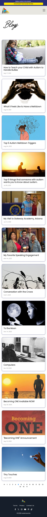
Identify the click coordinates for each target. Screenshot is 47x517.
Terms (15, 506)
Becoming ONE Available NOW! (19, 401)
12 (39, 485)
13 (42, 485)
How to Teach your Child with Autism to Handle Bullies (23, 68)
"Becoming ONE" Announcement (20, 438)
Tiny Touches (10, 474)
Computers (9, 365)
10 (33, 485)
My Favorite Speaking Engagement (21, 255)
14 (20, 487)
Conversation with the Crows (18, 292)
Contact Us (30, 506)
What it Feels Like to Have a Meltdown (22, 106)
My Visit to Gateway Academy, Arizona (23, 218)
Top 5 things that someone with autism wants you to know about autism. (23, 180)
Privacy (21, 506)
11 (36, 485)
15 (23, 487)
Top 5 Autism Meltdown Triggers (20, 143)
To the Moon (10, 328)
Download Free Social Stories (23, 4)
